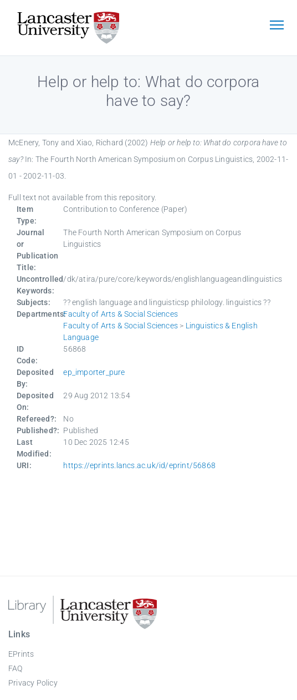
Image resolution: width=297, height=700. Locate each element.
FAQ (15, 668)
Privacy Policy (33, 682)
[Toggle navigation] (276, 26)
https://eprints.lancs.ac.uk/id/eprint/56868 (139, 465)
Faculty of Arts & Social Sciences (120, 314)
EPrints (21, 654)
